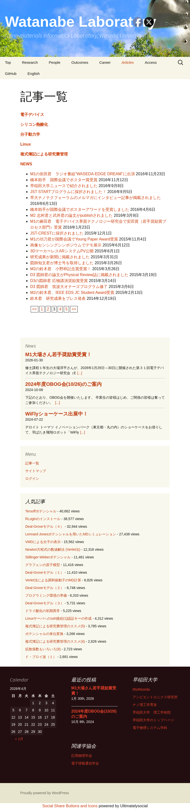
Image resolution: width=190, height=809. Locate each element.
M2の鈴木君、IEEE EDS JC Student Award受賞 (72, 292)
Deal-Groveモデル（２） (44, 588)
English (33, 73)
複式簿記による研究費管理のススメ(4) (55, 641)
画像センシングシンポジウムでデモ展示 (65, 245)
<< (34, 309)
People (54, 62)
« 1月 (19, 739)
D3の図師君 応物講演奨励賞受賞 (59, 281)
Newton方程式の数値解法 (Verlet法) (52, 549)
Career (105, 62)
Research (30, 62)
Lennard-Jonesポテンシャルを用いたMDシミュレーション (70, 534)
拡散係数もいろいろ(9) (43, 649)
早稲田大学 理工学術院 (152, 712)
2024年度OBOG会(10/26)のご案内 (63, 384)
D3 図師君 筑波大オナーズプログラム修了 (69, 286)
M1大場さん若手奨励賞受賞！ (58, 354)
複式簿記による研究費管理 (44, 154)
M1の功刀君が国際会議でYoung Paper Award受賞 (74, 239)
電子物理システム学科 (150, 728)
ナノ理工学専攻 (145, 705)
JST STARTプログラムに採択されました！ (68, 192)
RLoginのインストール (42, 519)
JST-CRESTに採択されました (56, 233)
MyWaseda (141, 689)
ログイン (32, 479)
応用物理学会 (81, 756)
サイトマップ (35, 471)
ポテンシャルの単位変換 (44, 634)
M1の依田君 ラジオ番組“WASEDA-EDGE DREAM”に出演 (82, 174)
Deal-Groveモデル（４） (44, 526)
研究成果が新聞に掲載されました (60, 257)
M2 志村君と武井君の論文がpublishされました (71, 215)
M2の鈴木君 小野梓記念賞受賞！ (60, 269)
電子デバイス (32, 114)
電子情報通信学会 (85, 763)
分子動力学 (30, 134)
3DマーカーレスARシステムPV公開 (62, 251)
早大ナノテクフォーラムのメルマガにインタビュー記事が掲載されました (95, 198)
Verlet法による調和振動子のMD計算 (53, 580)
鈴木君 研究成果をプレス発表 (58, 298)
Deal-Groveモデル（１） (44, 572)
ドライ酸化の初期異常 (42, 611)
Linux (25, 144)
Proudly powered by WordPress (44, 793)
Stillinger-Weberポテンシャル (48, 557)
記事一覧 (32, 463)
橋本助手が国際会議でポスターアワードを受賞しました (79, 209)
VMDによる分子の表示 (43, 542)
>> (73, 309)
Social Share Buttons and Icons (69, 806)
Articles (128, 62)
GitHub (11, 73)
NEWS (26, 164)
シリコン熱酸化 (34, 124)
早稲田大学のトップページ (153, 720)
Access (151, 62)
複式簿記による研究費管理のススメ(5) (55, 626)
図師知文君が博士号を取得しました (62, 263)
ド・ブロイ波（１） (40, 657)
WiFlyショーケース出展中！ (56, 413)
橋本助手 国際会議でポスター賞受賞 (63, 180)
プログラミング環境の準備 (46, 595)
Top (8, 62)
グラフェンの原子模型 (42, 565)
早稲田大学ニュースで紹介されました (63, 186)
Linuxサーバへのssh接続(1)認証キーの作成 (58, 618)
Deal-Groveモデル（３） (44, 603)
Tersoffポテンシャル (40, 511)
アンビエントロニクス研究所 (155, 697)
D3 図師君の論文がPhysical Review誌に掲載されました (79, 275)
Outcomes (79, 62)
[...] (79, 373)
